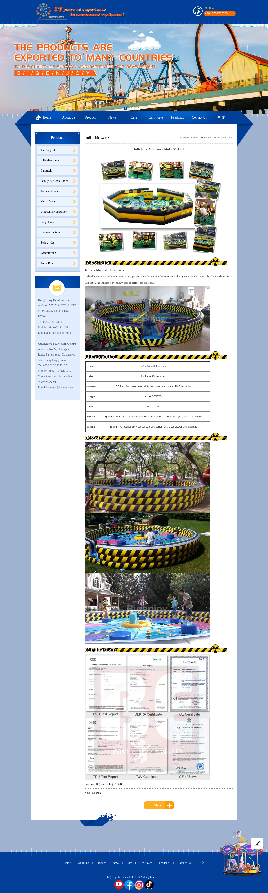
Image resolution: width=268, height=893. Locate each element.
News (112, 117)
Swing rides (48, 242)
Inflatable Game (50, 160)
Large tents (47, 222)
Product (90, 117)
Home (47, 117)
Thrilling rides (49, 150)
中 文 (221, 117)
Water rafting (48, 252)
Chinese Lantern (50, 232)
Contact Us (199, 117)
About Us (68, 117)
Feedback (177, 117)
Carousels (46, 170)
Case (134, 117)
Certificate (156, 117)
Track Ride (47, 263)
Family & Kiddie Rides (54, 181)
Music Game (48, 201)
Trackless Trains (50, 191)
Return (157, 805)
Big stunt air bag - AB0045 (109, 784)
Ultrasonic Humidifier (54, 211)
